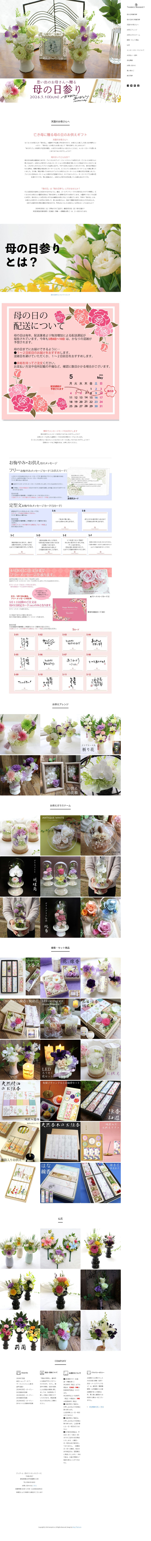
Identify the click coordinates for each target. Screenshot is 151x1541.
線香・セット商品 (133, 40)
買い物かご (130, 70)
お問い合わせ (131, 65)
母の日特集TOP (132, 14)
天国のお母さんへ (133, 25)
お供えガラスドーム (133, 35)
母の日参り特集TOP (133, 19)
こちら (34, 1486)
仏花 (128, 45)
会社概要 (130, 60)
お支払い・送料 (132, 55)
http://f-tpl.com (77, 1527)
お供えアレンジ (132, 30)
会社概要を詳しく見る (96, 1407)
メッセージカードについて (135, 50)
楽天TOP (130, 76)
